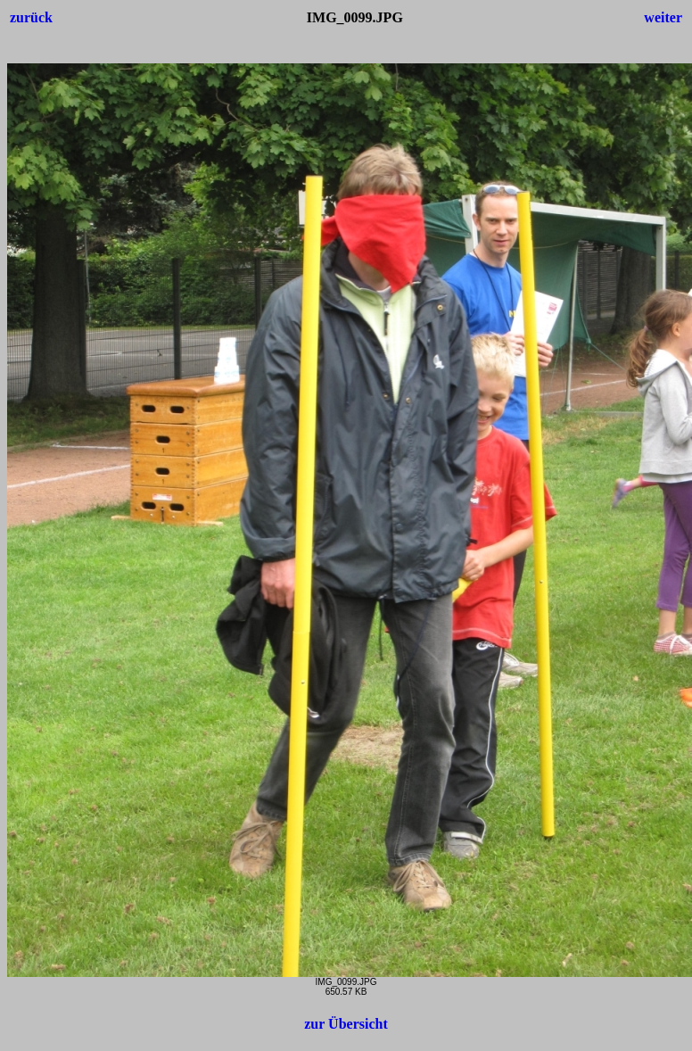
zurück (31, 17)
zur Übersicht (345, 1023)
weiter (663, 17)
